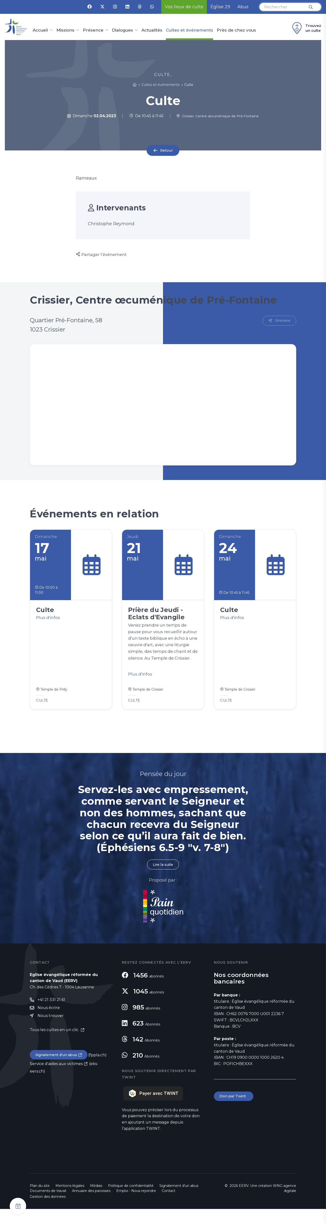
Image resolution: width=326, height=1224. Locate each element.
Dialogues (122, 30)
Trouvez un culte (306, 28)
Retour (166, 150)
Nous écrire (49, 1023)
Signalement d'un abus (57, 1071)
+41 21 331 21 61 (51, 1015)
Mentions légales (69, 1201)
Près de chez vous (236, 30)
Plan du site (40, 1201)
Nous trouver (51, 1031)
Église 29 (220, 6)
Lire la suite (163, 879)
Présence (93, 30)
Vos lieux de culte (184, 6)
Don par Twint (234, 1111)
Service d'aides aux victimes (56, 1080)
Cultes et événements (189, 30)
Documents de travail (48, 1206)
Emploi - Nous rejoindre (136, 1206)
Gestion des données (48, 1211)
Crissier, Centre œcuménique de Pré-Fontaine (217, 116)
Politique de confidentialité (131, 1201)
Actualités (151, 30)
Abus (242, 6)
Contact (168, 1206)
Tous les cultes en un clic (54, 1045)
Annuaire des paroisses (91, 1206)
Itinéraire (281, 321)
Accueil (40, 30)
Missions (65, 30)
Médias (96, 1201)
